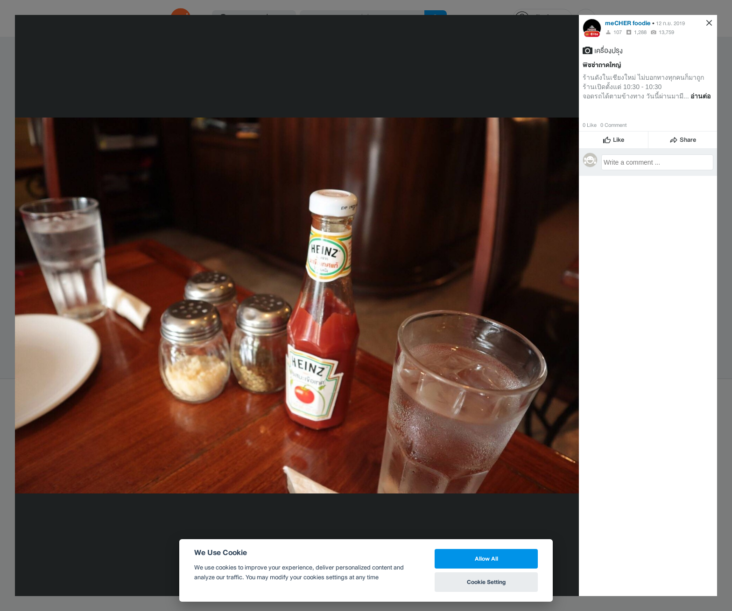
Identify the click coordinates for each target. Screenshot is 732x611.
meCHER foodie (628, 23)
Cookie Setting (486, 581)
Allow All (486, 558)
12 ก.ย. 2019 (670, 23)
